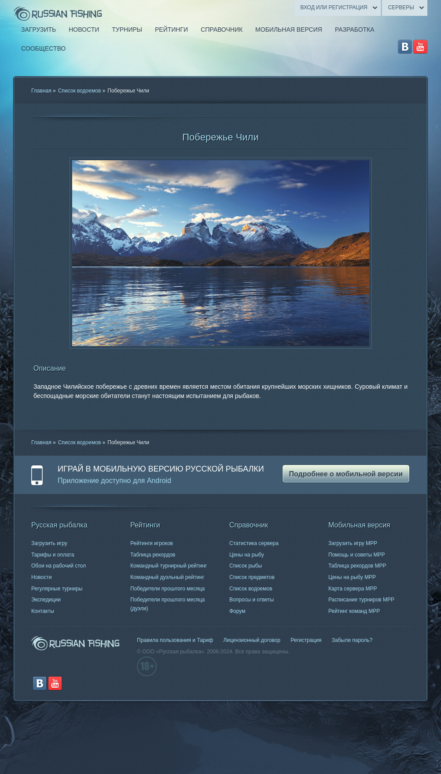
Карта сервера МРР (352, 589)
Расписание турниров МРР (361, 600)
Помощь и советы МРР (356, 555)
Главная (41, 91)
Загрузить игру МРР (352, 543)
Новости (41, 577)
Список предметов (252, 577)
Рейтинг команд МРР (354, 611)
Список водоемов (79, 91)
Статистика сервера (254, 543)
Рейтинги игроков (151, 543)
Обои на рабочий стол (58, 566)
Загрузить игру (49, 543)
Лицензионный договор (251, 640)
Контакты (42, 611)
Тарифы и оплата (52, 555)
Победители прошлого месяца (167, 589)
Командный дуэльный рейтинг (167, 577)
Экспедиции (46, 600)
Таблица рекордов (152, 555)
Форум (237, 611)
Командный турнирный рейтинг (168, 566)
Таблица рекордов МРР (357, 566)
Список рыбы (245, 566)
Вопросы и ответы (251, 600)
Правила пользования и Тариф (175, 640)
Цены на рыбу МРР (352, 577)
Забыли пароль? (352, 640)
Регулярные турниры (57, 589)
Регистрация (305, 640)
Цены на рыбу (246, 555)
